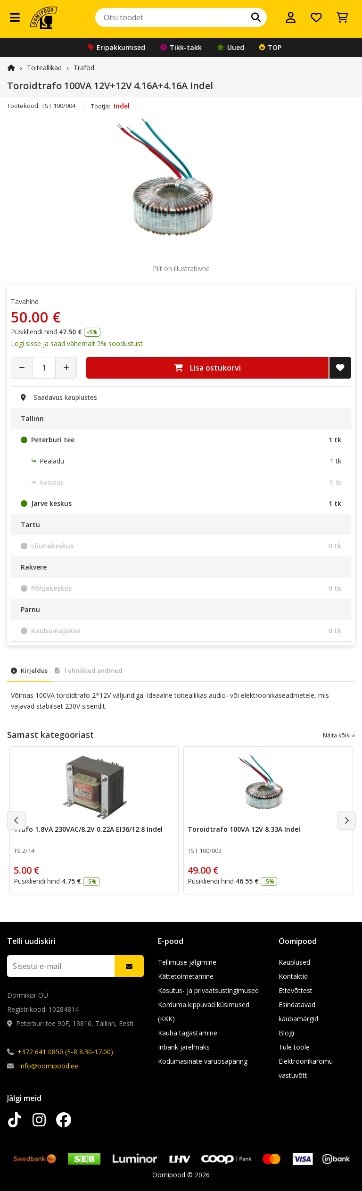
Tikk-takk (181, 47)
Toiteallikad (44, 67)
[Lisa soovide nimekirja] (340, 368)
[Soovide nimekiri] (316, 17)
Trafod (84, 67)
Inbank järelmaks (184, 1046)
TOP (270, 47)
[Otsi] (256, 17)
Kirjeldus (29, 670)
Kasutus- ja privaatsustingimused (208, 990)
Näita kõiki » (339, 735)
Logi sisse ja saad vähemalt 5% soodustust (77, 343)
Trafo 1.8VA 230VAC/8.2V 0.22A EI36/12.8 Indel (88, 829)
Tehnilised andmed (89, 670)
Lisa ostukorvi (207, 368)
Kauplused (294, 962)
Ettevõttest (296, 990)
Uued (230, 47)
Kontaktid (293, 976)
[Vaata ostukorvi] (342, 17)
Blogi (286, 1032)
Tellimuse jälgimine (187, 962)
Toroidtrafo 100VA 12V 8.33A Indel (244, 829)
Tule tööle (294, 1046)
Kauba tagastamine (187, 1032)
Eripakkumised (116, 47)
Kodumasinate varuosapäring (202, 1061)
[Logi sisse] (291, 17)
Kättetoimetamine (186, 976)
